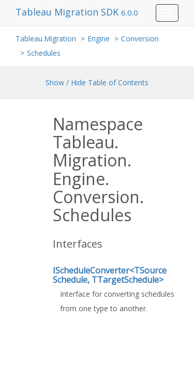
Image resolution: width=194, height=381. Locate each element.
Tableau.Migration (46, 38)
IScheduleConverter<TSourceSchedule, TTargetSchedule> (110, 275)
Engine (98, 38)
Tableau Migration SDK (68, 12)
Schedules (44, 53)
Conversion (140, 38)
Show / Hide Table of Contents (97, 82)
